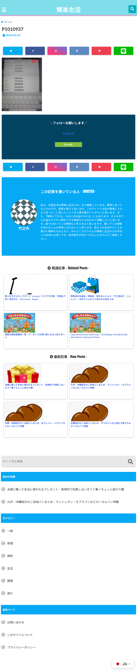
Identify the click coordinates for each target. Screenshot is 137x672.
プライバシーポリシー (21, 563)
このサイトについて (20, 551)
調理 (10, 497)
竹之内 (23, 229)
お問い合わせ (15, 538)
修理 (10, 459)
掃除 (10, 472)
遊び (10, 509)
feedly (68, 145)
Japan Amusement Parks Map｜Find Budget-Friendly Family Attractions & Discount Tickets (118, 299)
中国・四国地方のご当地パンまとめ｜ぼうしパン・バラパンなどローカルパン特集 (85, 345)
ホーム (7, 646)
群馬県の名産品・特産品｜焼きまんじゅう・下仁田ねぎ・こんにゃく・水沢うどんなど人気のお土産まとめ (52, 300)
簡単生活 (68, 9)
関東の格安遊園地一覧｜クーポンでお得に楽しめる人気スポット (84, 299)
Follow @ (68, 133)
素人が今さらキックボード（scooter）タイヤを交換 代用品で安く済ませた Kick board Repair (19, 300)
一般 (10, 447)
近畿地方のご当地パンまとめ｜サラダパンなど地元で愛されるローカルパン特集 (118, 345)
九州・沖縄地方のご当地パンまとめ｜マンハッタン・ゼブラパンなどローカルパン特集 (52, 345)
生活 (10, 484)
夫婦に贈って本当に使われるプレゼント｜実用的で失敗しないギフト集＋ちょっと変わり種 (19, 347)
